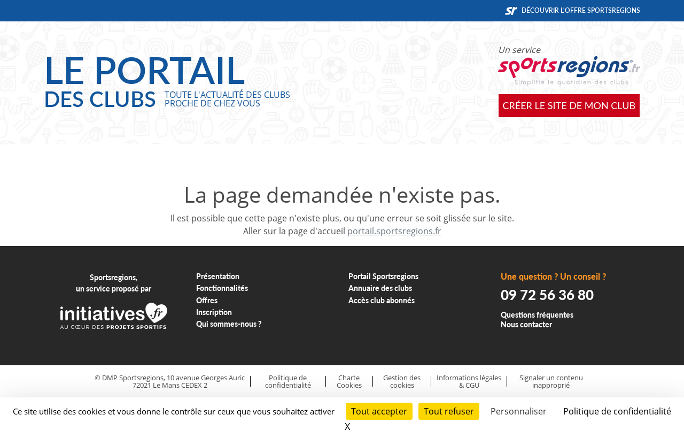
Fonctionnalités (222, 288)
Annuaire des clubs (380, 288)
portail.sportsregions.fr (394, 231)
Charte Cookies (349, 381)
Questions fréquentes (537, 314)
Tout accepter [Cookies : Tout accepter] (379, 411)
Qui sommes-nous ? (229, 323)
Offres (206, 300)
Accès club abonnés (381, 300)
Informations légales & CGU (469, 381)
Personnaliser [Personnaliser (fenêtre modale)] (519, 411)
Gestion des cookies (402, 381)
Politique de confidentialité (288, 381)
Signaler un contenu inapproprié (551, 381)
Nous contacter (526, 324)
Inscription (214, 312)
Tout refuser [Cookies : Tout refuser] (449, 411)
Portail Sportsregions (383, 276)
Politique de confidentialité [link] (617, 411)
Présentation (217, 276)
